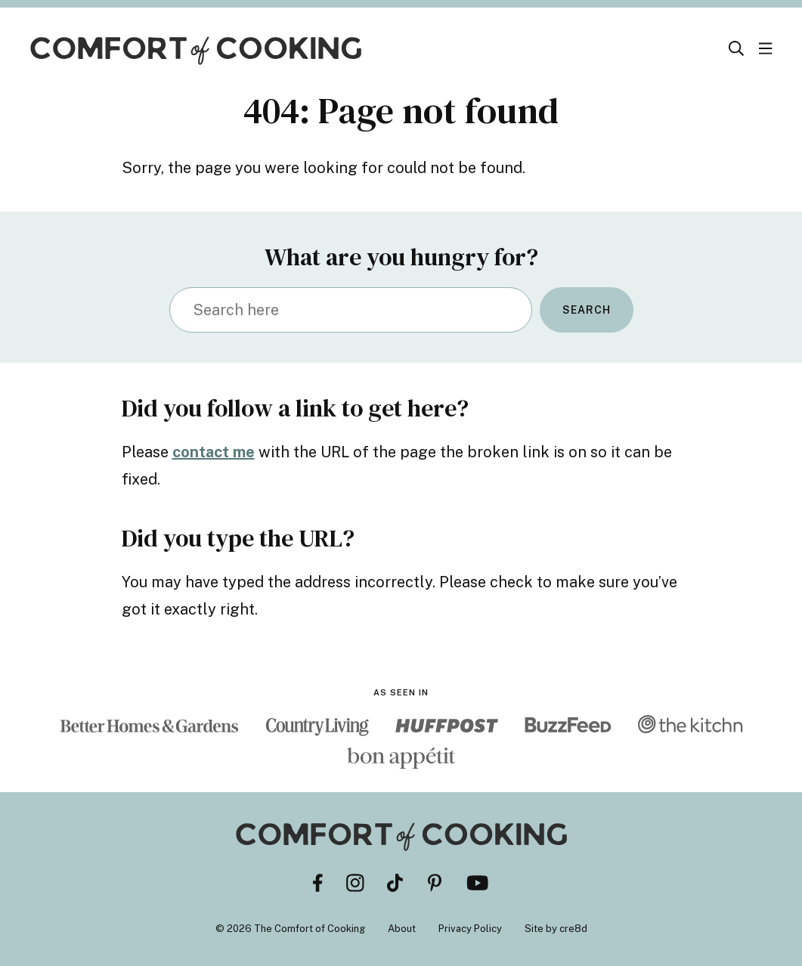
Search (586, 310)
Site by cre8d (556, 928)
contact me (213, 452)
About (402, 928)
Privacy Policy (470, 928)
